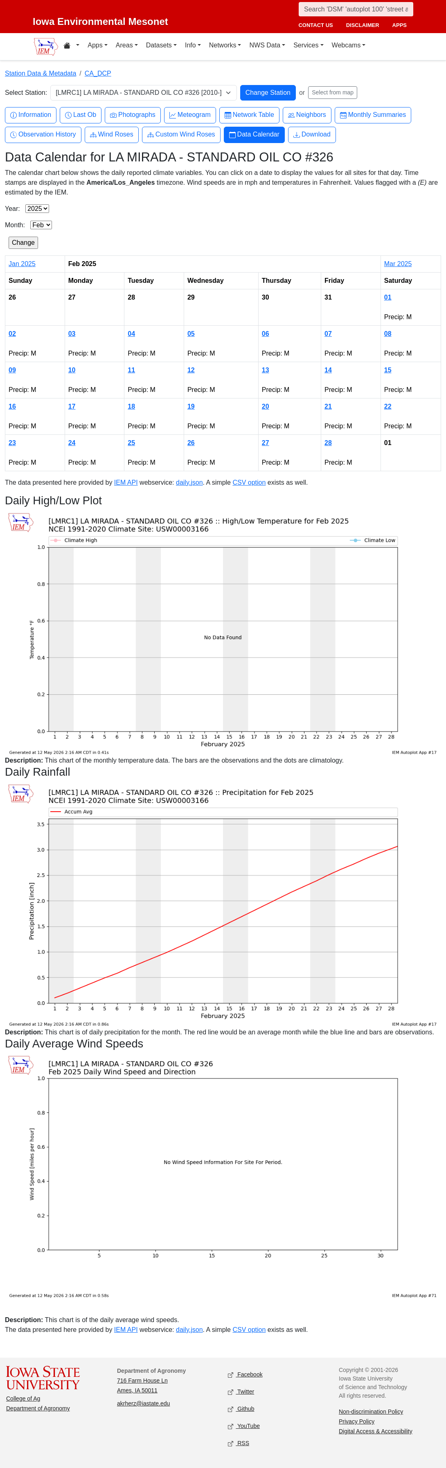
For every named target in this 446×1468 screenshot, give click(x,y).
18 (131, 406)
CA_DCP (98, 73)
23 (12, 442)
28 (328, 442)
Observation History (43, 134)
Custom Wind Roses (181, 134)
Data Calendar (254, 134)
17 (72, 406)
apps (399, 25)
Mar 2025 (398, 263)
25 (131, 442)
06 (265, 333)
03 (72, 333)
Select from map (333, 92)
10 (72, 370)
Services (305, 45)
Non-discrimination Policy (371, 1411)
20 (265, 406)
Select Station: (26, 92)
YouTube (244, 1426)
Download (312, 134)
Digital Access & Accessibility (375, 1431)
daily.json (189, 482)
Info (190, 45)
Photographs (132, 115)
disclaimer (362, 25)
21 (328, 406)
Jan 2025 (22, 263)
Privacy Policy (356, 1421)
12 (191, 370)
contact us (315, 25)
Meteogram (190, 115)
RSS (238, 1444)
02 (12, 333)
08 (388, 333)
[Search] (356, 9)
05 (191, 333)
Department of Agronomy (38, 1408)
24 (72, 442)
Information (30, 115)
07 (328, 333)
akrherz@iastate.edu (143, 1403)
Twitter (241, 1392)
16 (12, 406)
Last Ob (80, 115)
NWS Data (264, 45)
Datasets (159, 45)
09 (12, 370)
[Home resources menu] (71, 46)
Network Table (249, 115)
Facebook (245, 1375)
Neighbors (307, 115)
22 (388, 406)
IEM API (126, 482)
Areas (124, 45)
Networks (223, 45)
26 (191, 442)
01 (388, 297)
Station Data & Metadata (40, 73)
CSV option (249, 482)
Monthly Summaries (373, 115)
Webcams (346, 45)
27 (265, 442)
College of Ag (23, 1398)
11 (131, 370)
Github (241, 1409)
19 (191, 406)
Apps (95, 45)
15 (388, 370)
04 (131, 333)
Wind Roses (111, 134)
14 (328, 370)
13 (265, 370)
